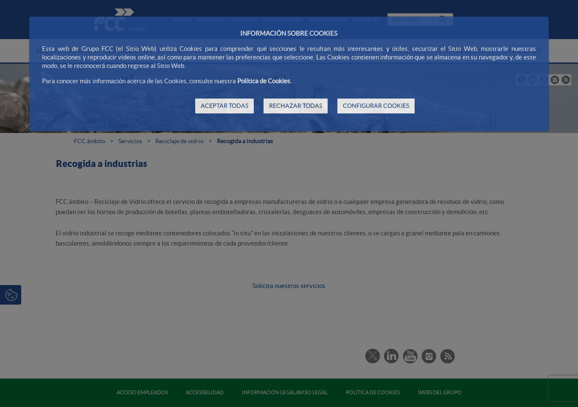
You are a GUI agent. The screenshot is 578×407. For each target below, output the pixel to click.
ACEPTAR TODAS (224, 105)
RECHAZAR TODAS (295, 105)
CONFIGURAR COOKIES (376, 105)
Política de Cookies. (264, 81)
